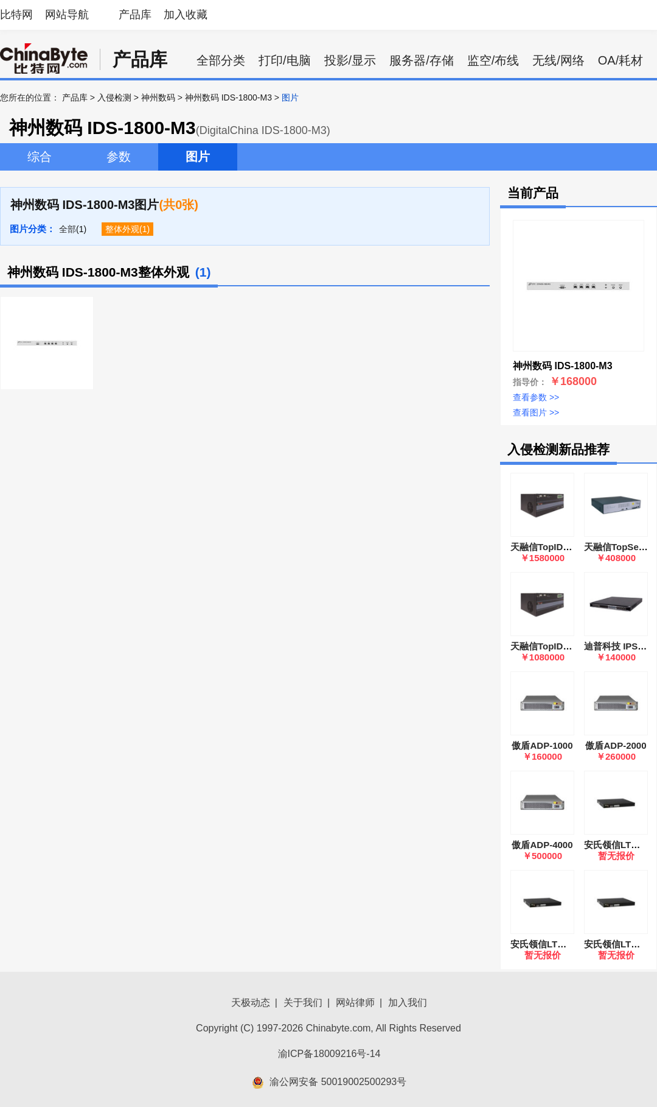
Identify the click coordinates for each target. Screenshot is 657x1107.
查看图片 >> (536, 412)
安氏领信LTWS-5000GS (559, 944)
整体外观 (122, 229)
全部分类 (220, 60)
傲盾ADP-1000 (542, 745)
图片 (198, 156)
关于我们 (302, 1002)
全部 (67, 229)
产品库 (135, 15)
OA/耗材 (620, 60)
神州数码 (158, 97)
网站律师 (355, 1002)
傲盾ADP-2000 (615, 745)
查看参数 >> (536, 397)
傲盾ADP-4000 (542, 845)
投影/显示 (350, 60)
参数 (118, 156)
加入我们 (407, 1002)
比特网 (16, 15)
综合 (39, 156)
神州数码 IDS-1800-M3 (228, 97)
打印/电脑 (285, 60)
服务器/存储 (421, 60)
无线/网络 (558, 60)
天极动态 (250, 1002)
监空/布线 (493, 60)
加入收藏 (185, 15)
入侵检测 (114, 97)
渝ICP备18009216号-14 (329, 1054)
